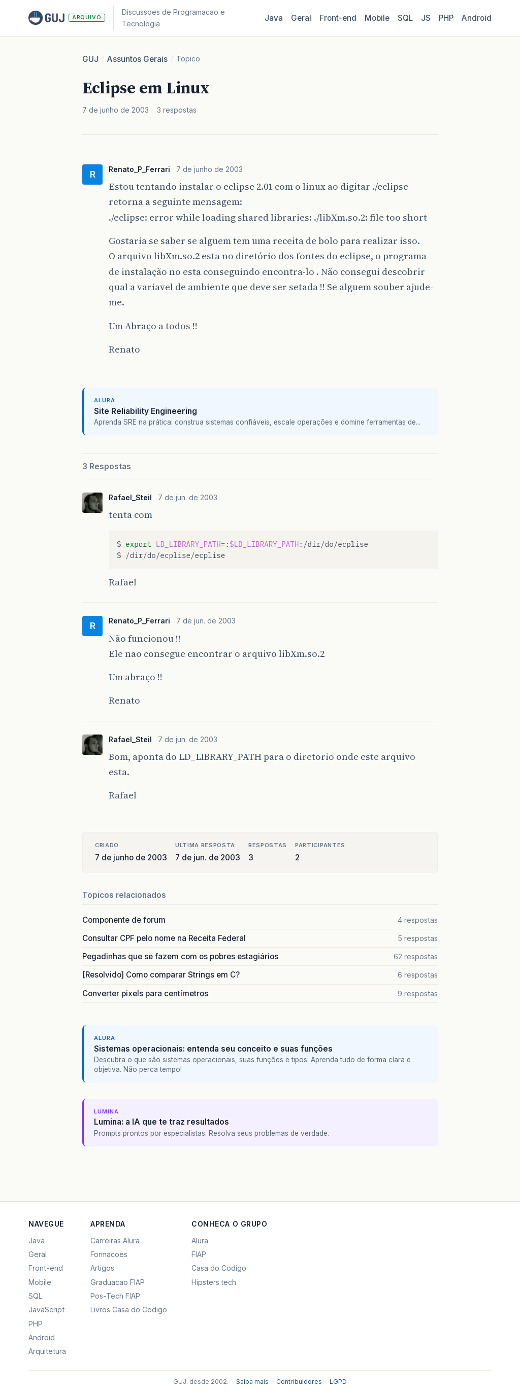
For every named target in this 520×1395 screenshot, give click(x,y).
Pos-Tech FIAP (115, 1296)
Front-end (45, 1268)
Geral (301, 18)
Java (274, 18)
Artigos (102, 1268)
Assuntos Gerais (137, 59)
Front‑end (337, 18)
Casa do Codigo (218, 1268)
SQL (405, 18)
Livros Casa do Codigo (128, 1309)
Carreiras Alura (115, 1240)
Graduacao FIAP (117, 1282)
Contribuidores (299, 1381)
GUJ (90, 59)
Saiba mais (252, 1381)
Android (477, 18)
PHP (446, 18)
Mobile (377, 18)
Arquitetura (47, 1351)
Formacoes (108, 1254)
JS (426, 18)
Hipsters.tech (213, 1282)
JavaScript (46, 1309)
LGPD (338, 1381)
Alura (199, 1240)
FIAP (198, 1254)
